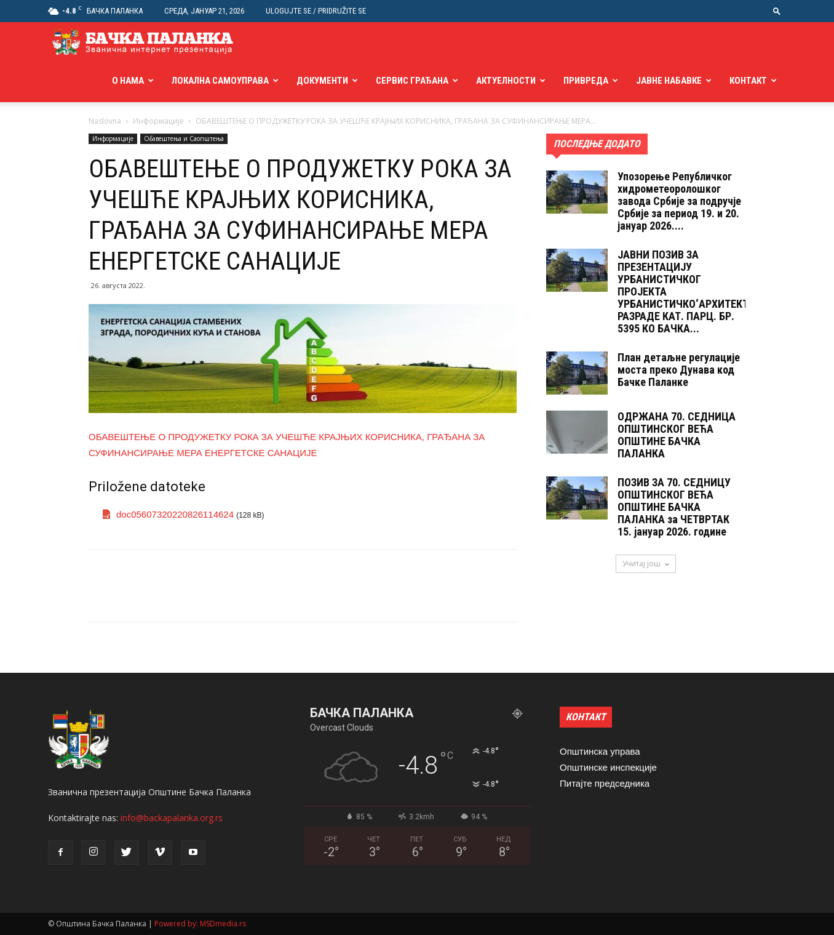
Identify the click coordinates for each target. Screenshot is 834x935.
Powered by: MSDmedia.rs (200, 923)
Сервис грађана (412, 80)
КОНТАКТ (586, 717)
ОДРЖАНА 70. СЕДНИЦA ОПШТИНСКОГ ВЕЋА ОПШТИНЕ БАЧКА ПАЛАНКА (677, 435)
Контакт (748, 80)
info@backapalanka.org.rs (172, 818)
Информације (158, 121)
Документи (322, 80)
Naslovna (105, 121)
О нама (128, 80)
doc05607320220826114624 (175, 514)
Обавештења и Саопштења (184, 138)
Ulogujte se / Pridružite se (316, 10)
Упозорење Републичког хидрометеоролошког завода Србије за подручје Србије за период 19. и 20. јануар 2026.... (679, 201)
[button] (777, 10)
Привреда (585, 80)
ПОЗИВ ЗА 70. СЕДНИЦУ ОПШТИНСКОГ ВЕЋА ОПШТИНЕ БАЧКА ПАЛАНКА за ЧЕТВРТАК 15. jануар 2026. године (674, 507)
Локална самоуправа (220, 80)
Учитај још (645, 563)
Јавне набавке (669, 80)
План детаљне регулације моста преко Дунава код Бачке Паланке (679, 369)
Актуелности (506, 80)
